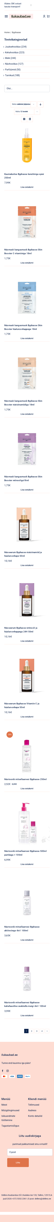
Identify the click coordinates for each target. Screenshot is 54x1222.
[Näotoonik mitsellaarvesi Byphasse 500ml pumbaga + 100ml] (27, 802)
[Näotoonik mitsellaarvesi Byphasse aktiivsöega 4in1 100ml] (27, 878)
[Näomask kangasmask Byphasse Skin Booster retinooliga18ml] (27, 428)
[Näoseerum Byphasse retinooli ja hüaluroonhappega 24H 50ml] (27, 579)
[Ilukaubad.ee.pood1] (21, 15)
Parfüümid (10, 69)
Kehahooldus (11, 52)
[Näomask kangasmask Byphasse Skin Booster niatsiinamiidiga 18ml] (27, 352)
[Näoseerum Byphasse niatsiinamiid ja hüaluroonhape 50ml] (27, 503)
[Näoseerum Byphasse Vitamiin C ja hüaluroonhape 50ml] (27, 655)
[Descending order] (40, 104)
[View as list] (30, 119)
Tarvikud (9, 75)
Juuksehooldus (13, 46)
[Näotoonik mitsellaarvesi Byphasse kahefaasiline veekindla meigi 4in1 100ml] (27, 953)
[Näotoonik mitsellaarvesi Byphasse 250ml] (27, 730)
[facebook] (2, 1071)
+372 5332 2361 (19, 1199)
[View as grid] (24, 119)
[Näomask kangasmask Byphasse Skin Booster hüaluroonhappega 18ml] (27, 276)
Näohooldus (11, 63)
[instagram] (7, 1071)
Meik (7, 58)
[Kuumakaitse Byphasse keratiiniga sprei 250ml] (27, 125)
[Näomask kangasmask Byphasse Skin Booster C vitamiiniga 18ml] (27, 201)
